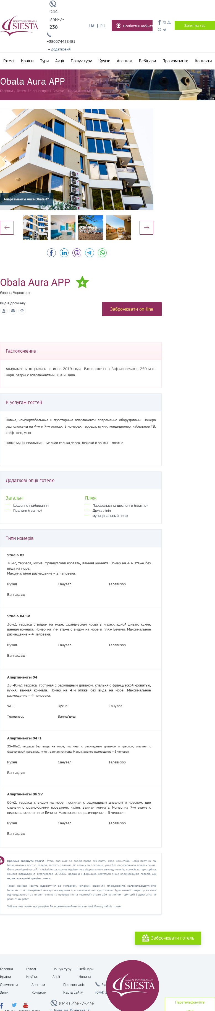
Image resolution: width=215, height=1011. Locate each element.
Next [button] (146, 228)
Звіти (4, 992)
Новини (85, 976)
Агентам (124, 60)
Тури (44, 60)
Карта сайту (73, 992)
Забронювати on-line (131, 309)
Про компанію (175, 60)
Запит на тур (194, 25)
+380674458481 (61, 41)
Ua (92, 25)
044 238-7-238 (56, 19)
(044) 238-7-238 (77, 1003)
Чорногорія (22, 292)
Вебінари (147, 60)
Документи (9, 984)
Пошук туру (81, 60)
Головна (6, 969)
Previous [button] (7, 228)
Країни (27, 60)
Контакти (203, 60)
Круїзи (104, 60)
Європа (6, 292)
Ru (102, 25)
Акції (59, 60)
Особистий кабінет (134, 25)
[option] (76, 159)
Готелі (8, 60)
